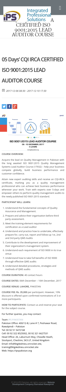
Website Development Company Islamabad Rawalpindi (33, 383)
